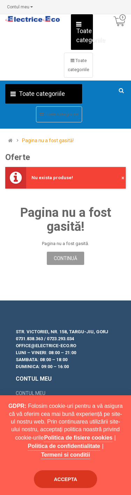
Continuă (65, 258)
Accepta (65, 479)
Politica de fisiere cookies (78, 438)
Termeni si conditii (65, 455)
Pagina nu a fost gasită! (48, 140)
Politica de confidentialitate (64, 446)
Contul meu (30, 393)
